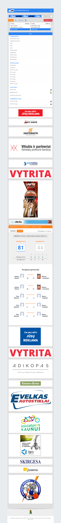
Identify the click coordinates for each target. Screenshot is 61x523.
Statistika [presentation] (20, 231)
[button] (30, 39)
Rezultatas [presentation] (13, 231)
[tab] (13, 231)
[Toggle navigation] (51, 10)
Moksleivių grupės (14, 63)
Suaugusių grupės (14, 36)
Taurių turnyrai (13, 87)
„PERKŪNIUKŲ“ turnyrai (15, 98)
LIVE (48, 20)
